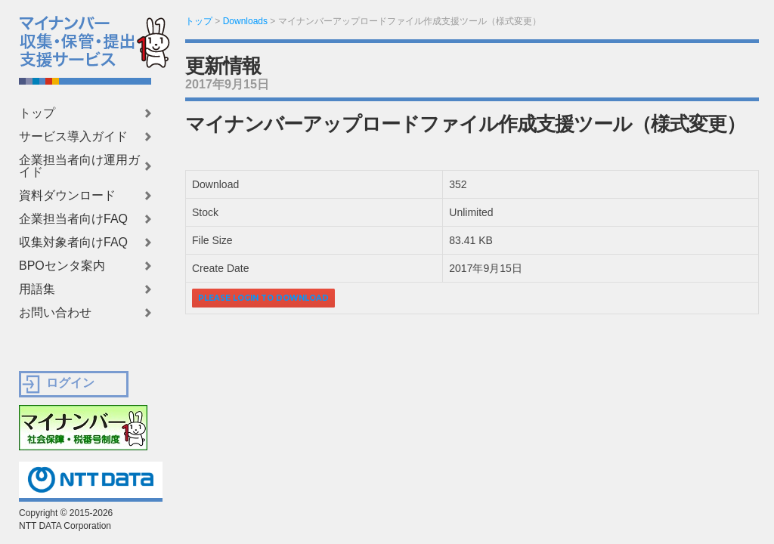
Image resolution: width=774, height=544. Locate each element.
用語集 (37, 289)
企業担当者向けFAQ (73, 219)
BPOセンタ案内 (62, 266)
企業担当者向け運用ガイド (79, 166)
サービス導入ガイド (73, 137)
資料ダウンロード (67, 196)
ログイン (70, 382)
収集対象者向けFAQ (73, 242)
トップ (37, 113)
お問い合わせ (55, 313)
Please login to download (263, 298)
